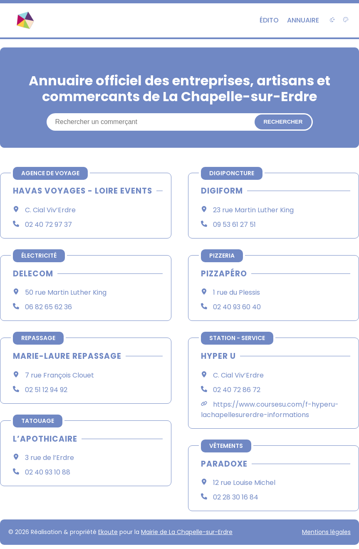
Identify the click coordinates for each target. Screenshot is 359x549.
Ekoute (108, 532)
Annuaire (303, 20)
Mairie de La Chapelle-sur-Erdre (187, 532)
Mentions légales (326, 532)
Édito (269, 20)
